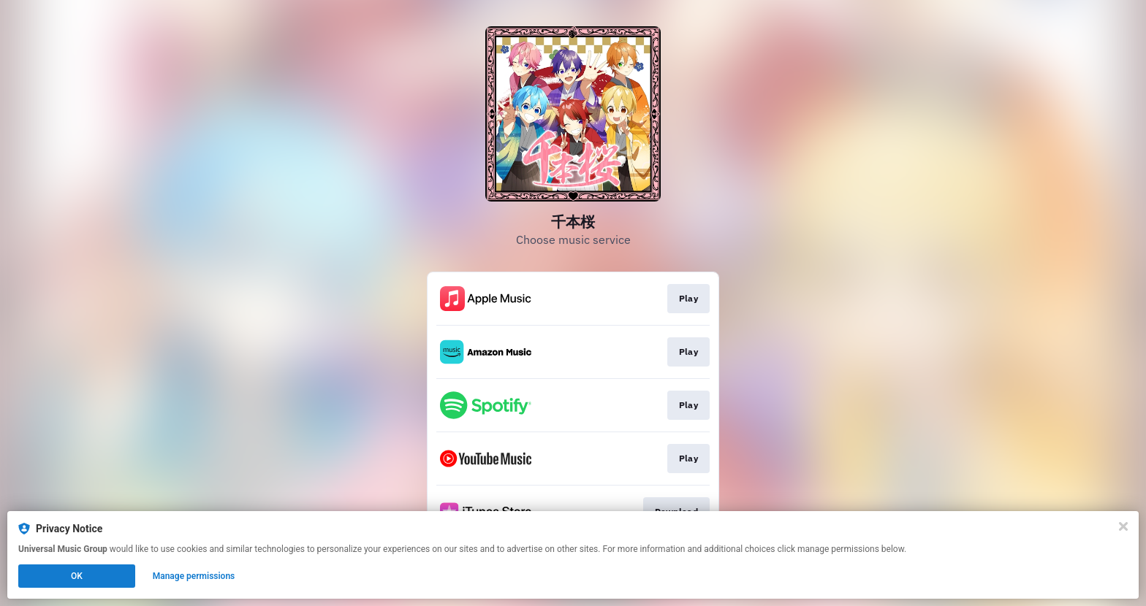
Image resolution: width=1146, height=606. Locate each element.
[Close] (1123, 526)
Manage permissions (194, 576)
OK (77, 576)
